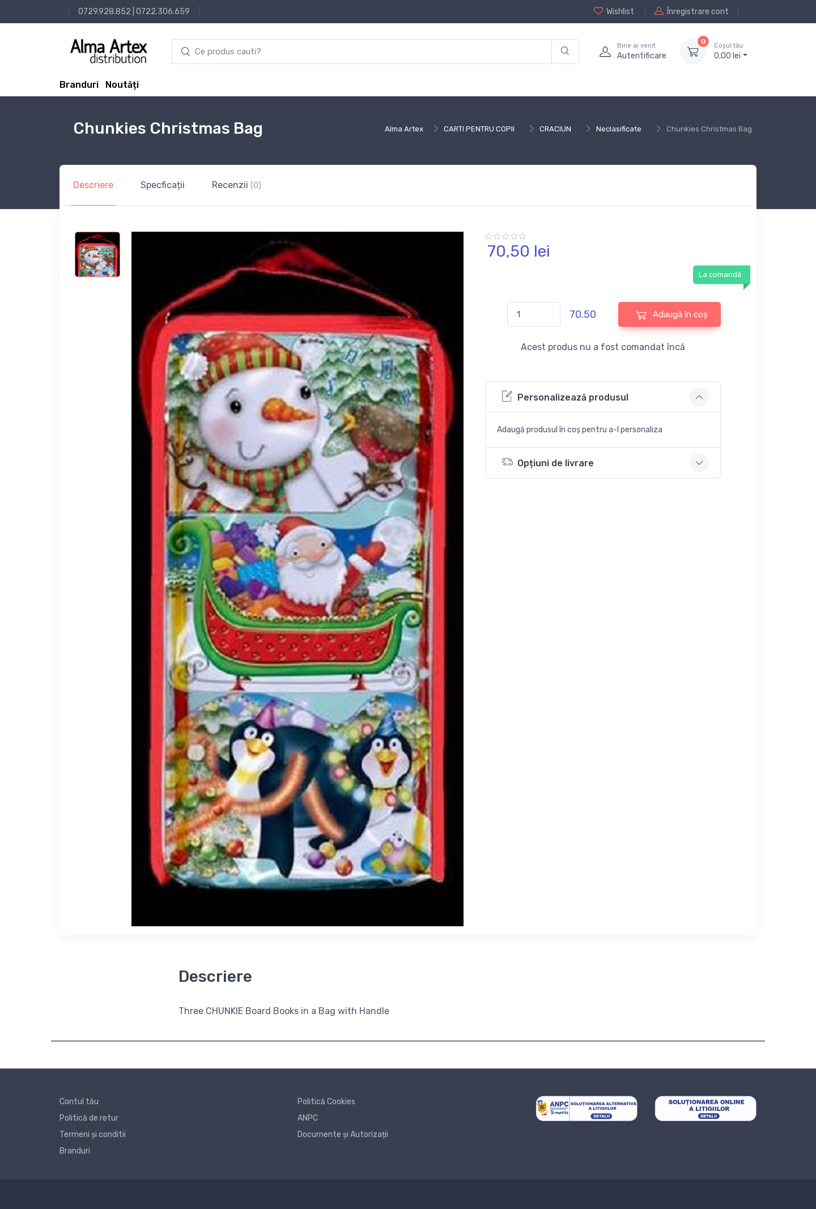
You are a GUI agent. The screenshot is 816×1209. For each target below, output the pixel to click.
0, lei (730, 51)
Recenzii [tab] (236, 185)
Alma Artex (404, 129)
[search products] (362, 52)
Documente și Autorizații (343, 1134)
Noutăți (122, 84)
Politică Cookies (326, 1101)
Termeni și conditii (93, 1134)
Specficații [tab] (163, 185)
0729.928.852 (104, 11)
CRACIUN (555, 129)
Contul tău (79, 1101)
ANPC (308, 1118)
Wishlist (614, 11)
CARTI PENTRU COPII (479, 129)
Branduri (79, 84)
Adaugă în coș (672, 314)
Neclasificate (618, 129)
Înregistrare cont (691, 11)
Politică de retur (89, 1118)
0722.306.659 (163, 11)
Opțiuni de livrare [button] (548, 462)
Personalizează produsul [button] (565, 396)
